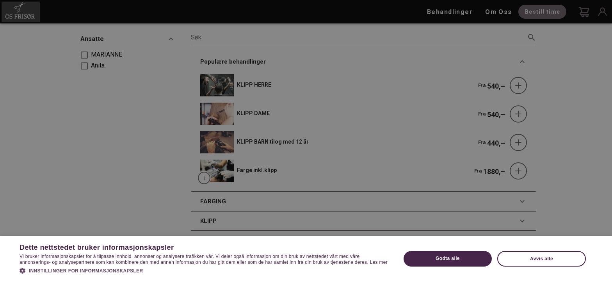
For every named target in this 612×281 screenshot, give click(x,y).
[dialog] (306, 140)
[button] (205, 270)
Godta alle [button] (448, 258)
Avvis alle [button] (541, 258)
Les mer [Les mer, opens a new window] (379, 262)
